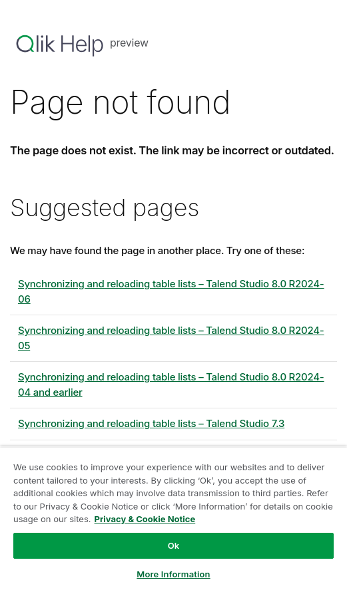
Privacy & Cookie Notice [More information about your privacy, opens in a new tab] (145, 519)
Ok (174, 545)
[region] (173, 518)
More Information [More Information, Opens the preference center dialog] (173, 574)
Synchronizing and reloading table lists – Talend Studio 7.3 (151, 423)
